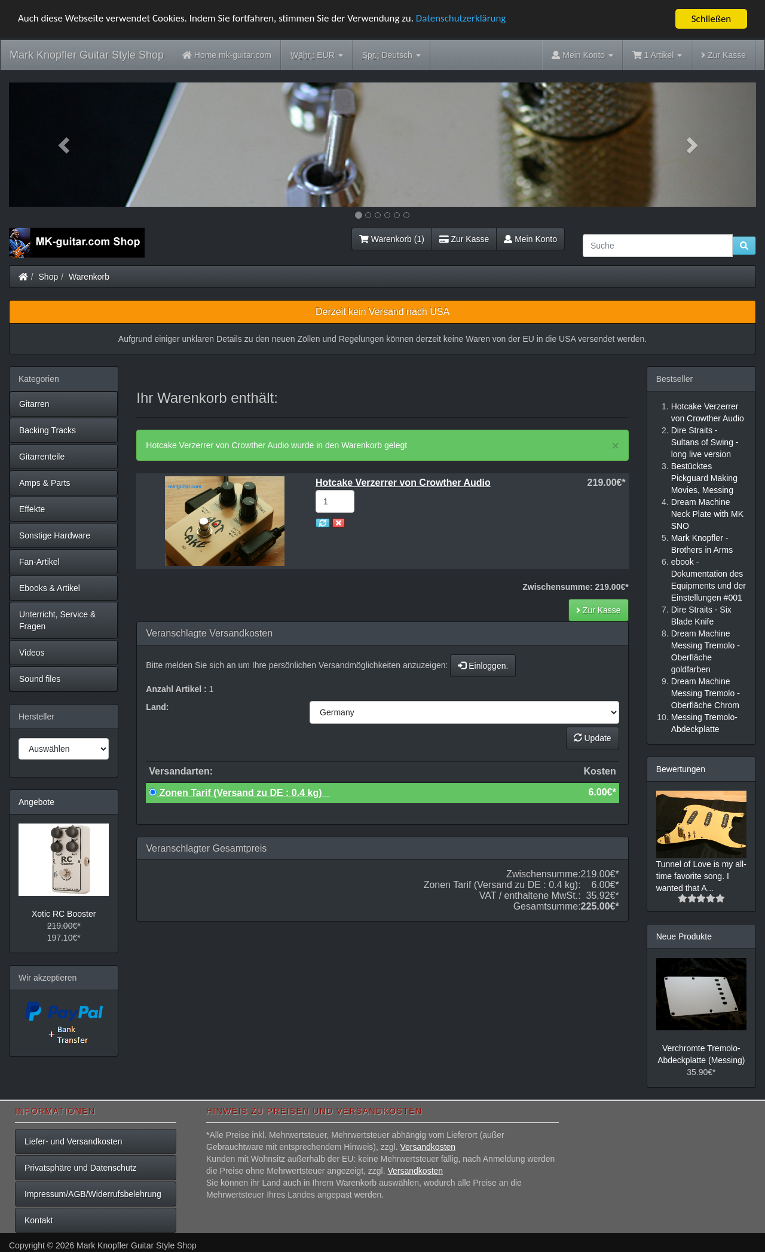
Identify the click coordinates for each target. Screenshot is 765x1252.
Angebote (36, 802)
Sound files (39, 679)
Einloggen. (483, 666)
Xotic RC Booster (64, 914)
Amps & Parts (45, 483)
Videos (32, 652)
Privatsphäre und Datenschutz (81, 1168)
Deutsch (391, 55)
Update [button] (592, 738)
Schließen (711, 19)
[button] (65, 144)
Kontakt (39, 1220)
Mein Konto (530, 239)
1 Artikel (657, 55)
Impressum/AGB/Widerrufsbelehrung (93, 1194)
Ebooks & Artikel (49, 588)
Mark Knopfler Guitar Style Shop (87, 55)
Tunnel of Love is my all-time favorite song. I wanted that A (701, 876)
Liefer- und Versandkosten (73, 1141)
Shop (49, 276)
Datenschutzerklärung (462, 19)
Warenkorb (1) (391, 239)
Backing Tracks (47, 430)
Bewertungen (681, 769)
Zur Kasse (723, 55)
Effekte (32, 509)
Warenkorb (89, 276)
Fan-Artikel (39, 562)
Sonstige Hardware (54, 535)
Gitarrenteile (42, 456)
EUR (316, 55)
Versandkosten (427, 1147)
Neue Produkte (684, 936)
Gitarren (34, 404)
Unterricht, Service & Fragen (57, 620)
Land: (157, 707)
